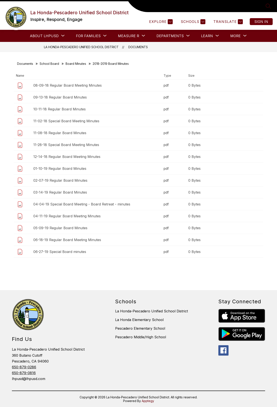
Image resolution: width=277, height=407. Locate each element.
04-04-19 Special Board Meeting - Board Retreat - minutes (81, 204)
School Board (49, 63)
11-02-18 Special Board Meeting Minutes (66, 121)
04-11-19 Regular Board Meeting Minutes (67, 216)
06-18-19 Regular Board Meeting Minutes (67, 240)
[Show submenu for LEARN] (207, 35)
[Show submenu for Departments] (170, 35)
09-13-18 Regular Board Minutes (60, 97)
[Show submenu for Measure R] (128, 35)
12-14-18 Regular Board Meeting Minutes (66, 156)
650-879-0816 (24, 373)
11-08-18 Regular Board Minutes (59, 133)
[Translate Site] (227, 21)
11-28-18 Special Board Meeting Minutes (66, 145)
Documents (138, 47)
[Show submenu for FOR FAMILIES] (88, 35)
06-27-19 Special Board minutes (59, 252)
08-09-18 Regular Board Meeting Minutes (67, 85)
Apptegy (148, 401)
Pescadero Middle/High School (140, 337)
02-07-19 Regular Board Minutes (60, 180)
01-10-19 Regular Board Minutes (59, 168)
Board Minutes (76, 63)
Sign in (261, 21)
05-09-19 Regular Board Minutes (60, 228)
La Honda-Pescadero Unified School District (81, 47)
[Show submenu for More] (235, 35)
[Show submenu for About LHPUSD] (44, 35)
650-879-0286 (24, 367)
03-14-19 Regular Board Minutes (60, 192)
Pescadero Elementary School (140, 328)
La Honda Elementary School (139, 320)
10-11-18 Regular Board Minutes (59, 109)
